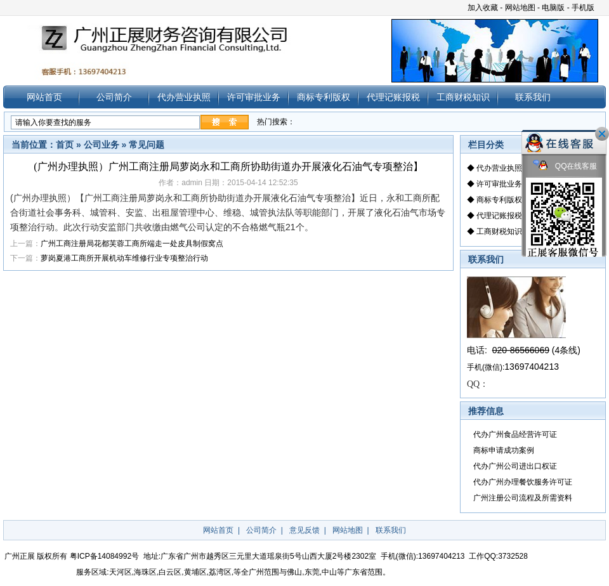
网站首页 (44, 97)
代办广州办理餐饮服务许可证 (522, 482)
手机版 (583, 7)
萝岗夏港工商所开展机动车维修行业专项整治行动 (124, 258)
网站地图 (520, 7)
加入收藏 (483, 7)
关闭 (602, 134)
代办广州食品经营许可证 (515, 434)
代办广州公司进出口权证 (515, 466)
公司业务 (101, 145)
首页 (65, 145)
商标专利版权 (323, 97)
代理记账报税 (393, 97)
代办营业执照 (184, 97)
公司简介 (114, 97)
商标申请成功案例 (503, 450)
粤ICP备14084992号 (104, 556)
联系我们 (533, 97)
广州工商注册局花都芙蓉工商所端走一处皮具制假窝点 (132, 243)
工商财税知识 (463, 97)
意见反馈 (304, 530)
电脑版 (553, 7)
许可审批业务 (253, 97)
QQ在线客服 (565, 166)
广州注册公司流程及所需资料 (522, 497)
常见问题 (146, 145)
